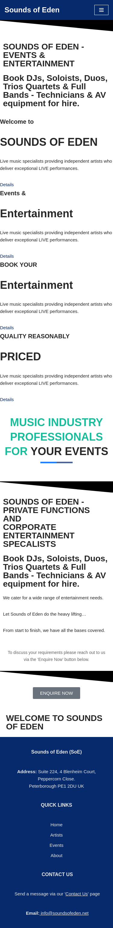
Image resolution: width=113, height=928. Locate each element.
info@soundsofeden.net (65, 913)
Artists (56, 834)
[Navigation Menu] (101, 10)
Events (57, 845)
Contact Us (76, 893)
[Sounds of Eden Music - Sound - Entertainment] (32, 10)
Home (56, 824)
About (56, 855)
